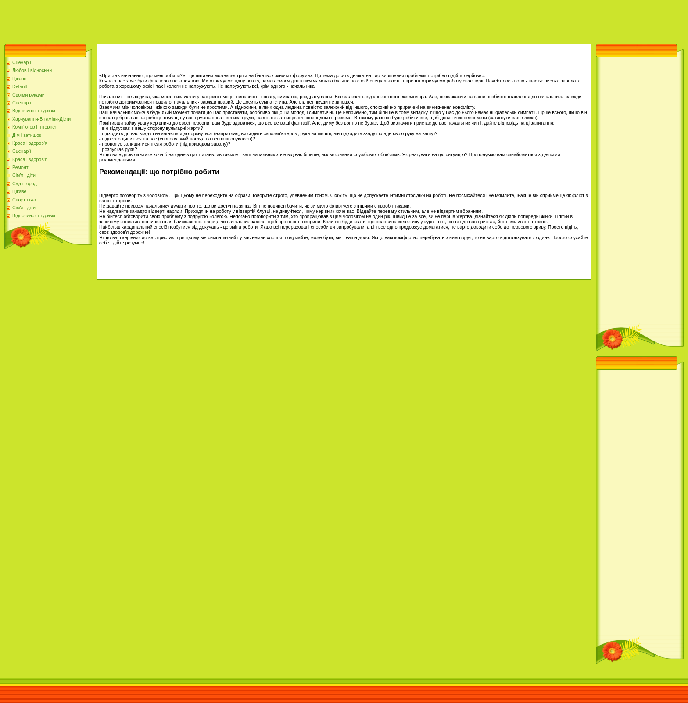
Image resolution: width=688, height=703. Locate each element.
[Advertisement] (159, 19)
